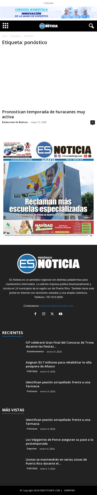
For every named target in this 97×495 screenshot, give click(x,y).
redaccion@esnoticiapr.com (56, 305)
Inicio (4, 36)
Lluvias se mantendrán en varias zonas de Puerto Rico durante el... (56, 461)
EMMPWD (69, 490)
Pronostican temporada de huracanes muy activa (43, 114)
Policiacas (32, 391)
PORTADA (32, 371)
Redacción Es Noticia (15, 122)
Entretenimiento (35, 351)
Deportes (32, 448)
